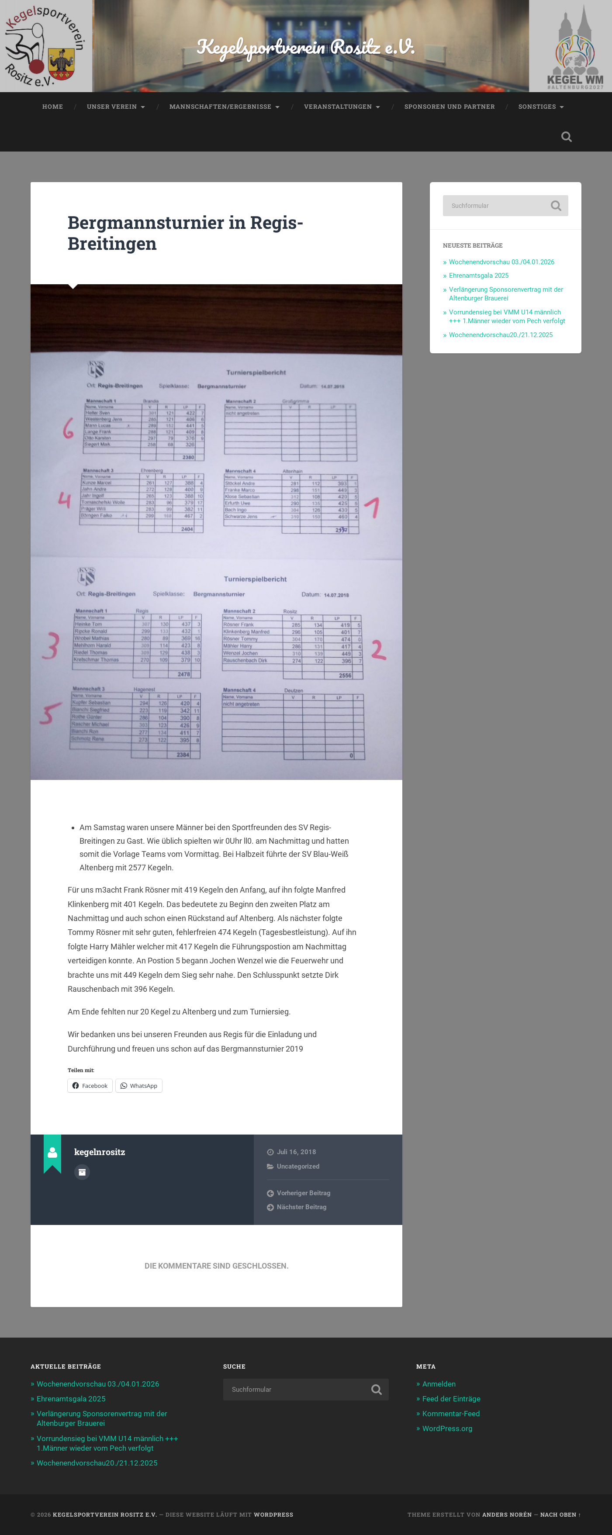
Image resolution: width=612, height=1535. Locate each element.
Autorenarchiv (82, 1172)
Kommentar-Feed (451, 1413)
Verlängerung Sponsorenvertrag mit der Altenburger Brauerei (506, 294)
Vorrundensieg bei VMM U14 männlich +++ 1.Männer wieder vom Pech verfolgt (507, 316)
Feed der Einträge (451, 1398)
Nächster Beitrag (302, 1207)
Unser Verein (112, 106)
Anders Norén (507, 1514)
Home (52, 106)
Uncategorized (298, 1166)
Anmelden (439, 1384)
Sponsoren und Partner (450, 106)
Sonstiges (537, 106)
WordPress (274, 1514)
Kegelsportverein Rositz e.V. (306, 46)
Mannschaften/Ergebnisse (220, 106)
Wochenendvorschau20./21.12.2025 (501, 335)
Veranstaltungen (338, 106)
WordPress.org (447, 1428)
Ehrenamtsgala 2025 (478, 275)
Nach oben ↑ (560, 1514)
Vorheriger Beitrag (304, 1193)
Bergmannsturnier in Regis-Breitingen (186, 232)
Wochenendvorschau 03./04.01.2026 (501, 262)
